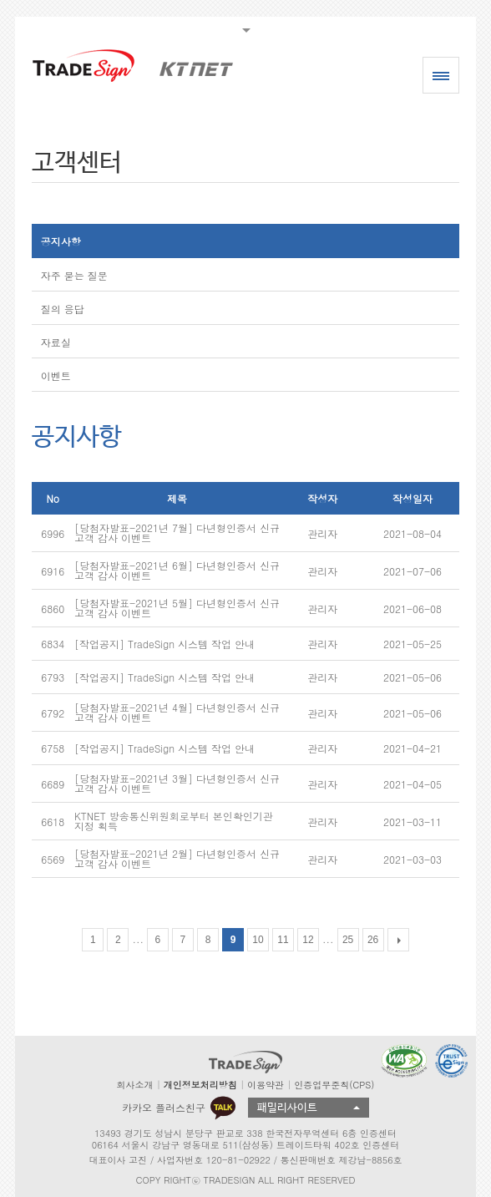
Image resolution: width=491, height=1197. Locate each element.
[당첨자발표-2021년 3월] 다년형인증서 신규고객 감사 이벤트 (177, 783)
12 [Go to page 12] (307, 940)
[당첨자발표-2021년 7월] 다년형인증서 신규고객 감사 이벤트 (177, 532)
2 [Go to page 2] (118, 940)
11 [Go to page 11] (282, 940)
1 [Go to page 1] (93, 940)
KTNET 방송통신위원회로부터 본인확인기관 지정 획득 (173, 821)
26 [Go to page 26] (372, 940)
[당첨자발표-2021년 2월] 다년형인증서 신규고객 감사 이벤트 (177, 858)
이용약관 (265, 1084)
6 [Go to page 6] (158, 940)
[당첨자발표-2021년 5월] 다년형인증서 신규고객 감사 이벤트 (177, 608)
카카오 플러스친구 (178, 1107)
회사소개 (135, 1084)
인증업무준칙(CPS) (334, 1084)
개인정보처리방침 (200, 1084)
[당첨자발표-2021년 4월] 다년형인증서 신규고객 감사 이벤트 (177, 712)
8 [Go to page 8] (208, 940)
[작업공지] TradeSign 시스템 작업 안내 (164, 644)
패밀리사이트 (287, 1108)
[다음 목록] (398, 939)
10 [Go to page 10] (257, 940)
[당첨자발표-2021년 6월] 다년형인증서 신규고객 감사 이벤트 (177, 570)
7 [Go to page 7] (183, 940)
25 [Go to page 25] (347, 940)
